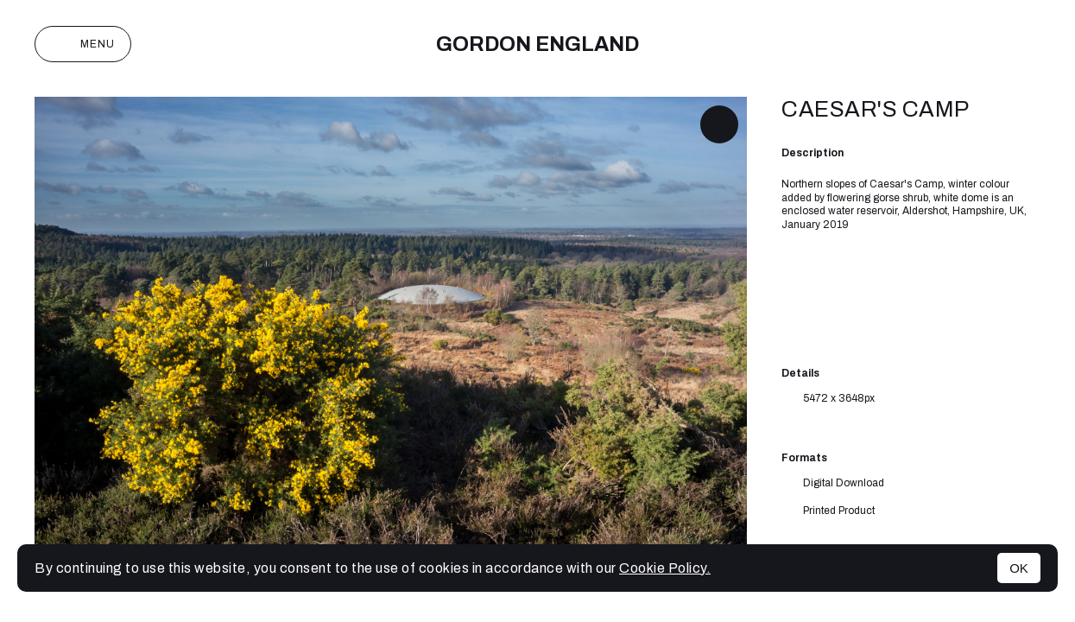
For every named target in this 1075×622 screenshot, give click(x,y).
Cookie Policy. (665, 568)
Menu (83, 44)
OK (1018, 568)
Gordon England (537, 44)
